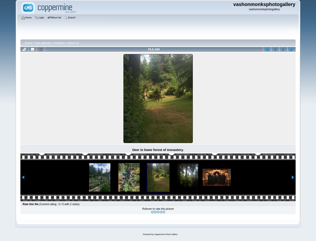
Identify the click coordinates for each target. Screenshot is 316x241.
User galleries (43, 43)
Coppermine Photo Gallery (166, 234)
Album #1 (73, 43)
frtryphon (59, 43)
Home (28, 43)
